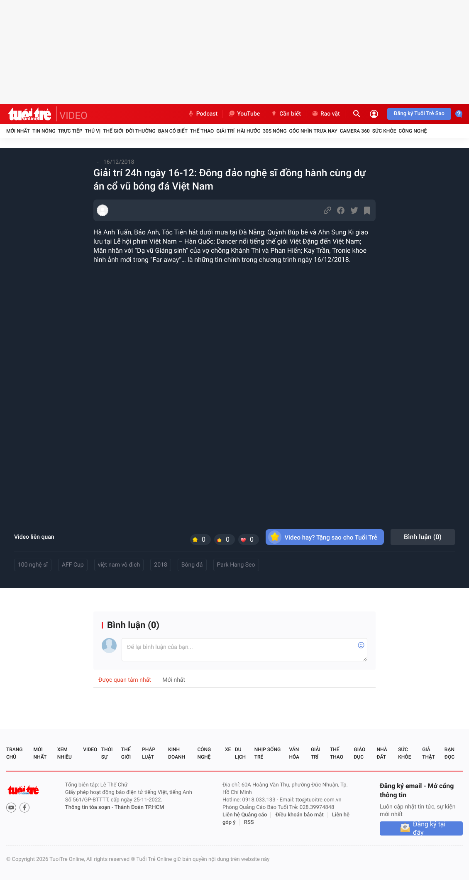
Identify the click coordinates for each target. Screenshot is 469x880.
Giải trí (225, 131)
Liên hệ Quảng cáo (244, 815)
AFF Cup (73, 565)
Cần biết (285, 114)
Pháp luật (148, 753)
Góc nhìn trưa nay (313, 131)
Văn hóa (294, 753)
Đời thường (141, 131)
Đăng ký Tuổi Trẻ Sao (419, 114)
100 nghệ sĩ (33, 565)
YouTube (244, 114)
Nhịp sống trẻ (267, 753)
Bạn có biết (173, 131)
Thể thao (202, 131)
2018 (160, 565)
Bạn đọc (449, 753)
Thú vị (92, 131)
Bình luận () (423, 537)
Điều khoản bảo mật (300, 815)
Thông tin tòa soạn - (90, 807)
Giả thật (428, 753)
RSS (249, 822)
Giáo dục (360, 753)
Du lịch (240, 753)
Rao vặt (325, 114)
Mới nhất (18, 131)
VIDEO (73, 115)
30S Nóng (274, 131)
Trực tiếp (70, 131)
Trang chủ (14, 753)
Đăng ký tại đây (429, 828)
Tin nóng (44, 131)
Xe (228, 749)
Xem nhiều (64, 753)
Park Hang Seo (236, 565)
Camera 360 (355, 131)
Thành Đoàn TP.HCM (139, 807)
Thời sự (107, 753)
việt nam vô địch (119, 565)
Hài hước (248, 131)
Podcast (202, 114)
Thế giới (113, 131)
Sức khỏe (384, 131)
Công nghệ (412, 131)
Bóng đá (192, 565)
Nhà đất (381, 753)
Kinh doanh (176, 753)
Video (90, 749)
